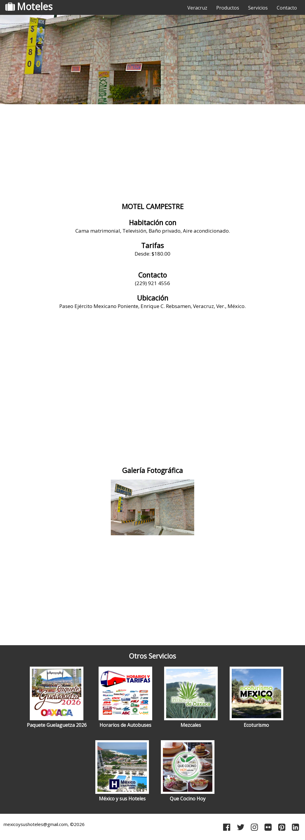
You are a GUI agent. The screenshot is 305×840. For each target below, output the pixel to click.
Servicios (258, 7)
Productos (227, 7)
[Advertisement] (152, 153)
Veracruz (197, 7)
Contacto (287, 7)
